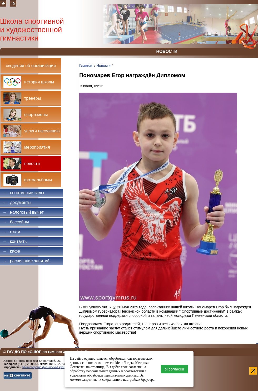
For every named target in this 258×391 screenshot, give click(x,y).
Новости (103, 65)
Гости (11, 231)
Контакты (15, 241)
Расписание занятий (26, 261)
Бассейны (16, 222)
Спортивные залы (23, 193)
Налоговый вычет (23, 212)
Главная (86, 65)
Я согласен (174, 369)
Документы (17, 202)
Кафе (11, 251)
